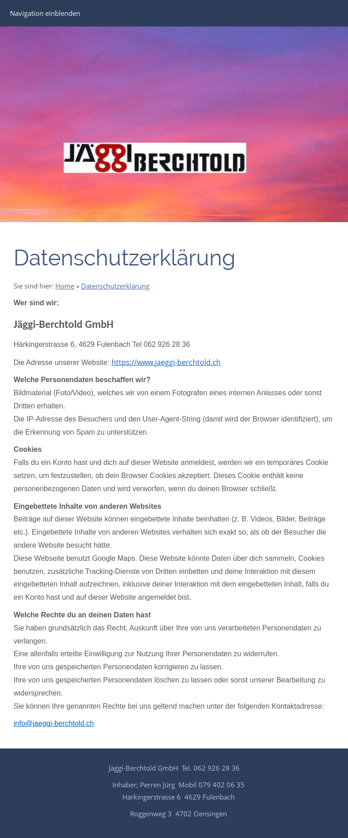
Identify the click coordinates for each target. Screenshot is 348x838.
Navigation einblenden (45, 13)
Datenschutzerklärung (115, 285)
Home (64, 285)
